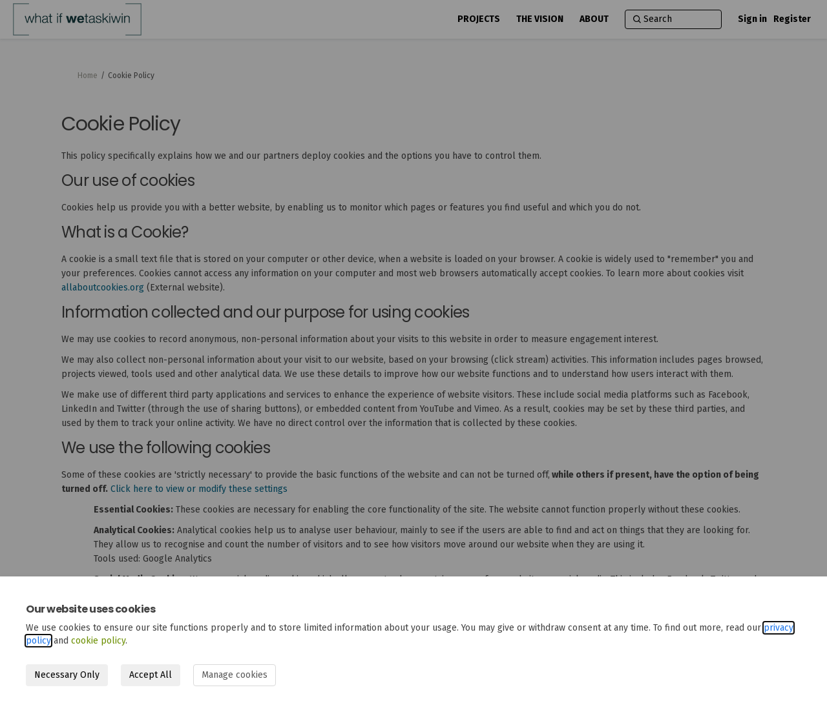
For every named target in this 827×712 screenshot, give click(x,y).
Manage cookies (234, 674)
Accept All (150, 674)
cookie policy (98, 640)
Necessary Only (66, 674)
